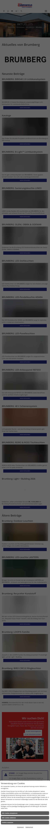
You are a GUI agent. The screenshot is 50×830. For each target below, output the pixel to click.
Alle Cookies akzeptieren (9, 813)
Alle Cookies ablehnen (9, 818)
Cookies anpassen (7, 822)
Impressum (20, 827)
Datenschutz (29, 827)
